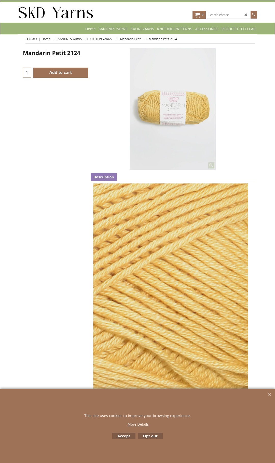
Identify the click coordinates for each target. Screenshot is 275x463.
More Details (138, 424)
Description (103, 177)
